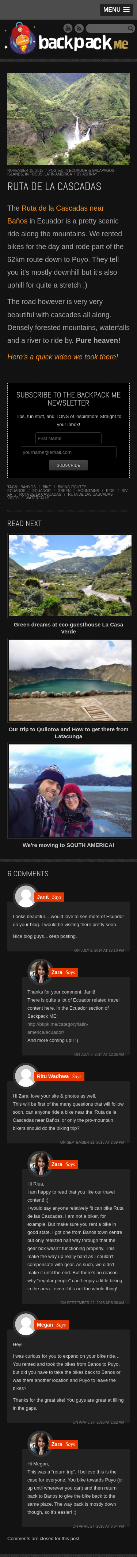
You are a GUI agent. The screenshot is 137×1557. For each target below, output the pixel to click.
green (64, 491)
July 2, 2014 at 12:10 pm (102, 950)
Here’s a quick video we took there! (62, 357)
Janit (43, 897)
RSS (79, 28)
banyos (28, 487)
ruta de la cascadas (40, 494)
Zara (57, 972)
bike (47, 487)
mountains (88, 491)
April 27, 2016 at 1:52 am (101, 1422)
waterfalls (37, 498)
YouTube (68, 28)
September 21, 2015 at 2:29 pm (96, 1142)
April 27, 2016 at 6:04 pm (101, 1526)
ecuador (42, 491)
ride (110, 491)
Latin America (58, 174)
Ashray (90, 174)
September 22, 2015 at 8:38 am (95, 1303)
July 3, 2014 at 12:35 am (102, 1055)
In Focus (33, 174)
